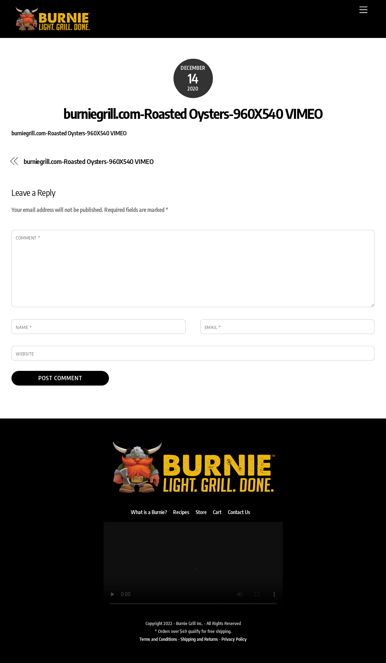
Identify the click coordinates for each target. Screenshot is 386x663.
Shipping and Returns (199, 639)
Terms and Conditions (158, 639)
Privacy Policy (234, 639)
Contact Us (239, 512)
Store (201, 512)
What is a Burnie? (149, 512)
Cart (217, 512)
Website (25, 354)
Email (213, 327)
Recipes (181, 512)
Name (24, 327)
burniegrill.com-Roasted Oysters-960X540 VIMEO (193, 113)
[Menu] (363, 10)
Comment (28, 238)
